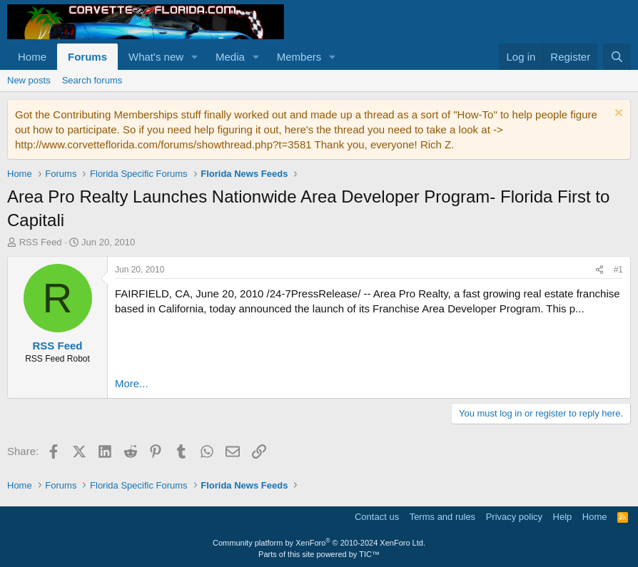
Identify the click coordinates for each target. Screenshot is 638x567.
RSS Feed (40, 242)
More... (131, 383)
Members (299, 57)
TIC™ (369, 554)
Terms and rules (442, 516)
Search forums (92, 80)
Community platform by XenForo (319, 542)
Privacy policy (514, 516)
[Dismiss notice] (617, 114)
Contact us (377, 516)
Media (230, 57)
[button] (195, 57)
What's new (155, 57)
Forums (87, 57)
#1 (618, 270)
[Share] (599, 270)
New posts (29, 80)
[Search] (617, 57)
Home (32, 57)
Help (562, 516)
